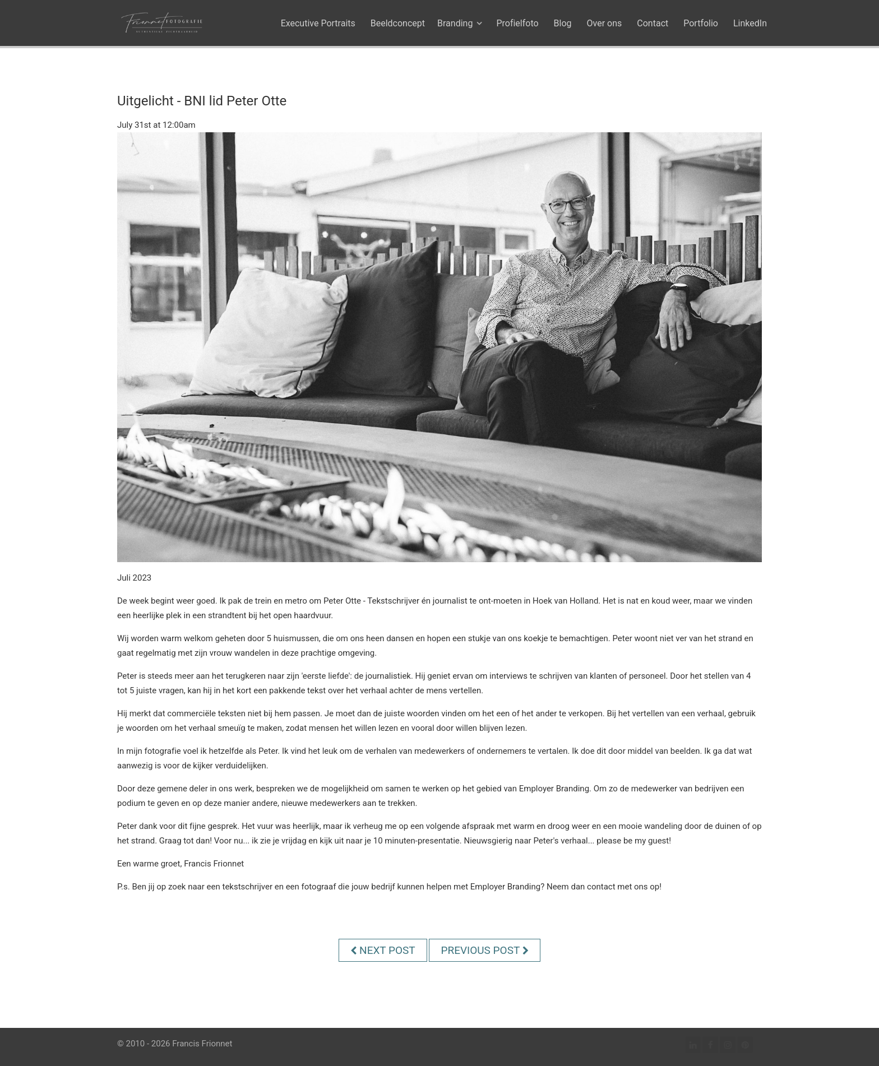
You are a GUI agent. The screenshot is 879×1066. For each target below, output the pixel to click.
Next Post (382, 950)
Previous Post (484, 950)
